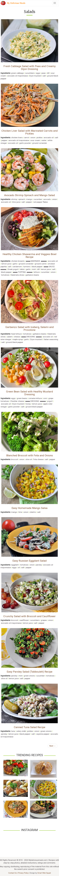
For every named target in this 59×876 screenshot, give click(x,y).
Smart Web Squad (44, 873)
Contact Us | (13, 873)
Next (52, 746)
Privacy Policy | (24, 873)
